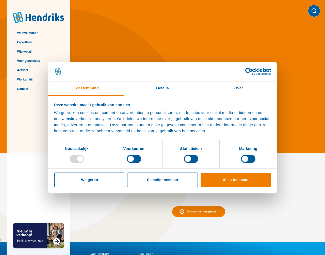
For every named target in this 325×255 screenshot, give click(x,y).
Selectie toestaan (162, 180)
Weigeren (89, 180)
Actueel (22, 70)
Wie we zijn (25, 51)
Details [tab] (162, 88)
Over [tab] (238, 88)
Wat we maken (27, 32)
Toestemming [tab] (86, 88)
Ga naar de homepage (201, 211)
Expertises (24, 42)
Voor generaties (28, 60)
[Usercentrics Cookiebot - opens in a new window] (249, 71)
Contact (22, 88)
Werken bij (24, 79)
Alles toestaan (236, 180)
